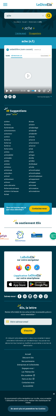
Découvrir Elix (28, 357)
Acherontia (8, 149)
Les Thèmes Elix (28, 372)
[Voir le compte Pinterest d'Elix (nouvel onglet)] (46, 296)
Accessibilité (28, 386)
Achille (31, 158)
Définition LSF (16, 56)
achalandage (33, 128)
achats (31, 152)
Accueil (24, 22)
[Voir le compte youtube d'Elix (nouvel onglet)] (35, 296)
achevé (7, 176)
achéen (7, 121)
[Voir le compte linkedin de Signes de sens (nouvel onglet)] (30, 296)
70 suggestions (35, 33)
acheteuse (8, 170)
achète (6, 161)
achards (32, 137)
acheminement (10, 131)
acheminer (8, 134)
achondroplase (34, 170)
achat (31, 149)
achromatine (33, 188)
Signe (8, 56)
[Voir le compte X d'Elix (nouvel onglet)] (41, 296)
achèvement (9, 179)
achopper (32, 182)
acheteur (7, 167)
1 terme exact (20, 33)
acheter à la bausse (11, 191)
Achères (7, 140)
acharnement (34, 143)
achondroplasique (35, 176)
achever (7, 182)
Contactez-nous (39, 208)
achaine (32, 125)
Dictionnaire (32, 22)
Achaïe (31, 121)
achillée (32, 161)
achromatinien (34, 191)
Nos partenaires (28, 361)
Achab (6, 194)
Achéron (7, 146)
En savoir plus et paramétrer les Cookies (28, 409)
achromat (32, 185)
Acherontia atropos (11, 188)
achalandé (32, 131)
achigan (32, 155)
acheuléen (8, 173)
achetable (8, 158)
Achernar (7, 143)
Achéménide (9, 128)
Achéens (7, 125)
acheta (6, 152)
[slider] (15, 90)
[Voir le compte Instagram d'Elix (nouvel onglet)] (25, 296)
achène (7, 137)
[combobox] (28, 16)
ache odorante (9, 185)
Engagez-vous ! (28, 368)
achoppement (34, 179)
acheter (7, 164)
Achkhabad (33, 164)
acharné (32, 140)
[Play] (7, 91)
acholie (31, 167)
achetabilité (8, 155)
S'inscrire (28, 331)
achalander (33, 134)
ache (40, 22)
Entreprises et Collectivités (28, 365)
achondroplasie (34, 173)
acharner (32, 146)
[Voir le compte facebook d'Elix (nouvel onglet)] (19, 296)
